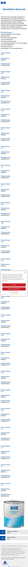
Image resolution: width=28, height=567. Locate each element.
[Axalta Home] (3, 3)
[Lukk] (25, 272)
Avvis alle (14, 284)
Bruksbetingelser (15, 557)
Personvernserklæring (6, 557)
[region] (14, 283)
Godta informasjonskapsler (14, 288)
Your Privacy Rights (14, 292)
